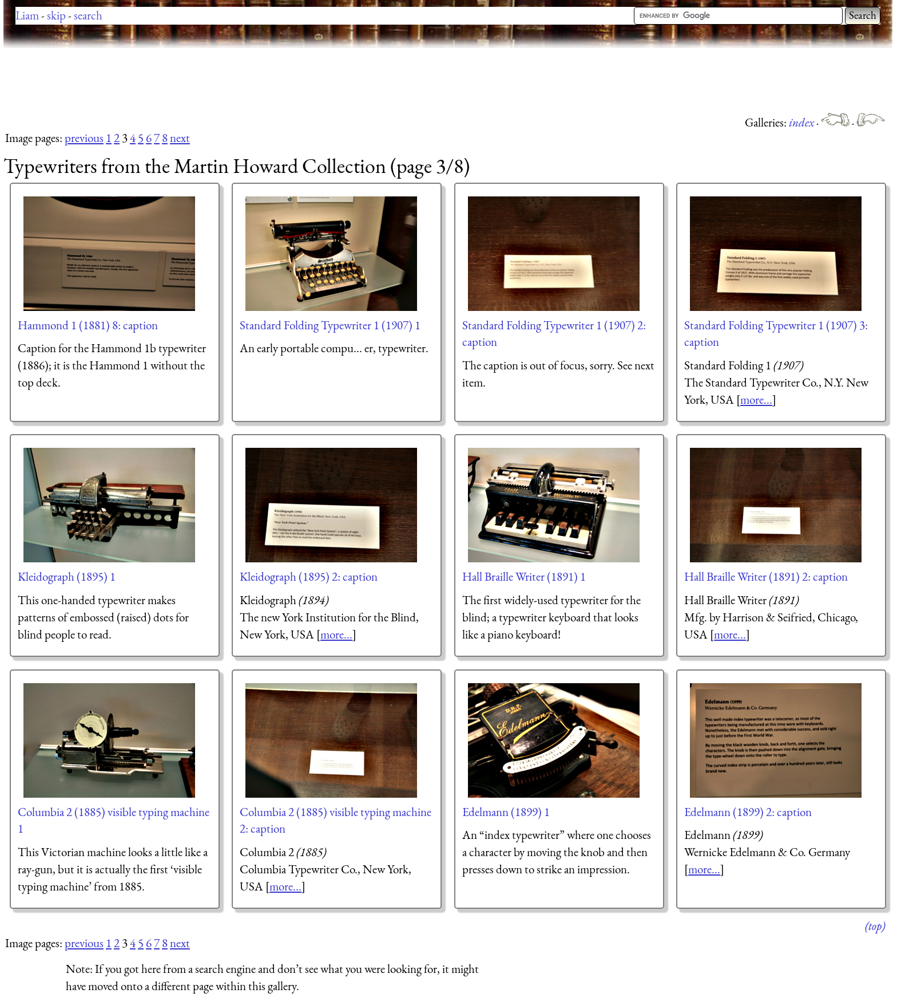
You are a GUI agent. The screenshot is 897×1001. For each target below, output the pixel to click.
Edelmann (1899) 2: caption (748, 811)
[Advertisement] (211, 80)
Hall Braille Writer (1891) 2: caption (766, 576)
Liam (27, 15)
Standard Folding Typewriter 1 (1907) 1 (330, 325)
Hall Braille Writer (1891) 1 (524, 576)
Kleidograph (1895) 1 (67, 576)
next (180, 137)
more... (756, 399)
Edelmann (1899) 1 (506, 811)
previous (84, 137)
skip (56, 15)
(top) (875, 925)
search (88, 15)
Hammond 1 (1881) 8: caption (88, 325)
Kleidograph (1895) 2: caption (309, 576)
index (802, 122)
